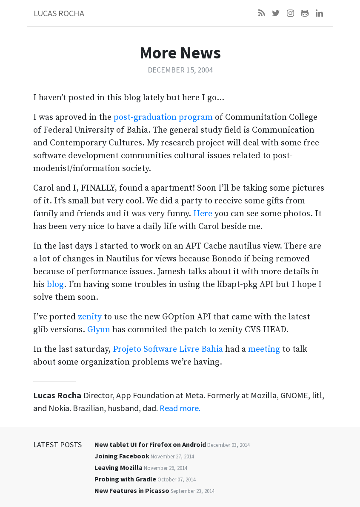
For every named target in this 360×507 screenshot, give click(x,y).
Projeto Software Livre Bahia (168, 349)
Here (202, 214)
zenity (90, 317)
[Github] (304, 13)
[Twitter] (276, 13)
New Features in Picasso (131, 490)
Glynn (98, 329)
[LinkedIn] (319, 13)
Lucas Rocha (59, 13)
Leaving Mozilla (118, 467)
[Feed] (262, 13)
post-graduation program (163, 117)
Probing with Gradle (125, 479)
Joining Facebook (121, 456)
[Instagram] (290, 13)
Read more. (180, 408)
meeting (264, 349)
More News (180, 52)
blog (55, 284)
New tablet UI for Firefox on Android (150, 444)
